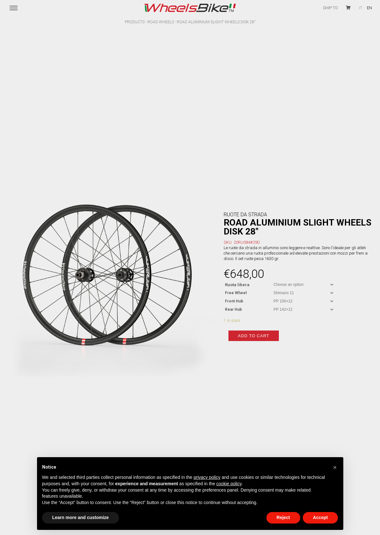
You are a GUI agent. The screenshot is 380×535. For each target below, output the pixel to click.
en (369, 7)
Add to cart (253, 342)
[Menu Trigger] (14, 8)
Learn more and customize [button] (80, 517)
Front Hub (234, 295)
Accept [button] (320, 517)
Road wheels (160, 22)
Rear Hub (233, 303)
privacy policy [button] (207, 477)
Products (135, 22)
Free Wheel (236, 286)
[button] (335, 467)
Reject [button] (283, 517)
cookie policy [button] (229, 483)
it (360, 7)
